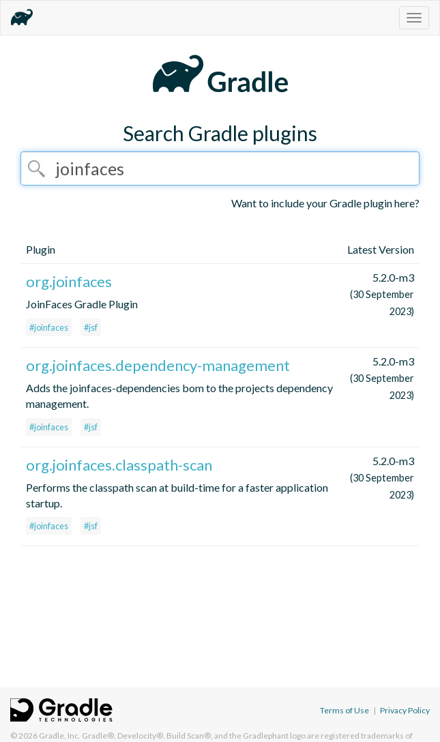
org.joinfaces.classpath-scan (119, 465)
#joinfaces (48, 327)
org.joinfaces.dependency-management (158, 365)
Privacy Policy (405, 710)
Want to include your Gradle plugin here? (325, 202)
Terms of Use (344, 710)
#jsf (91, 327)
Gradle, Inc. (59, 735)
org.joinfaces (69, 281)
